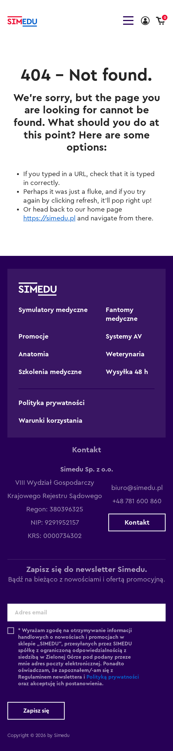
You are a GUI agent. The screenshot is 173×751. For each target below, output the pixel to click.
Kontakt (137, 522)
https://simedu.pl (49, 218)
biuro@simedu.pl (137, 487)
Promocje (33, 336)
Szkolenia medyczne (50, 371)
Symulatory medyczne (53, 309)
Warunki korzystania (50, 420)
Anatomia (33, 354)
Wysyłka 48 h (127, 371)
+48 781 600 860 (137, 501)
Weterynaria (125, 354)
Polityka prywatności (51, 402)
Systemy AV (124, 336)
